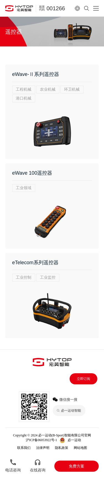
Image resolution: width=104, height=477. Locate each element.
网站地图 (80, 448)
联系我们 (24, 448)
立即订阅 (83, 379)
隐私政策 (61, 448)
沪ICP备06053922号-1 (41, 440)
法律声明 (42, 448)
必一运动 (74, 440)
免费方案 (76, 466)
